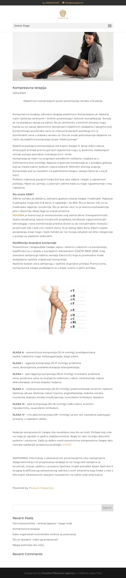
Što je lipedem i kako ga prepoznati (35, 539)
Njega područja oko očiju (28, 545)
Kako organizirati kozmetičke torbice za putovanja (44, 534)
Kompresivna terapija (29, 88)
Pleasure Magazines (41, 488)
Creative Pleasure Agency (57, 573)
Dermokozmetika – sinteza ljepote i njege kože (42, 523)
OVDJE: (67, 444)
